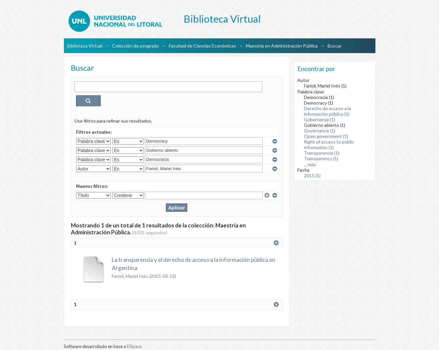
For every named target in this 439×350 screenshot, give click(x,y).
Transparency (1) (321, 158)
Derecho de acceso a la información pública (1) (327, 111)
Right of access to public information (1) (329, 144)
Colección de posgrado (135, 46)
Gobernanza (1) (319, 119)
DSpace (134, 346)
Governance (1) (319, 130)
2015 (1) (312, 175)
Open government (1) (326, 136)
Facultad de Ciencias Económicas (202, 46)
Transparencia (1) (321, 153)
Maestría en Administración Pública (282, 46)
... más (310, 164)
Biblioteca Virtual (84, 46)
